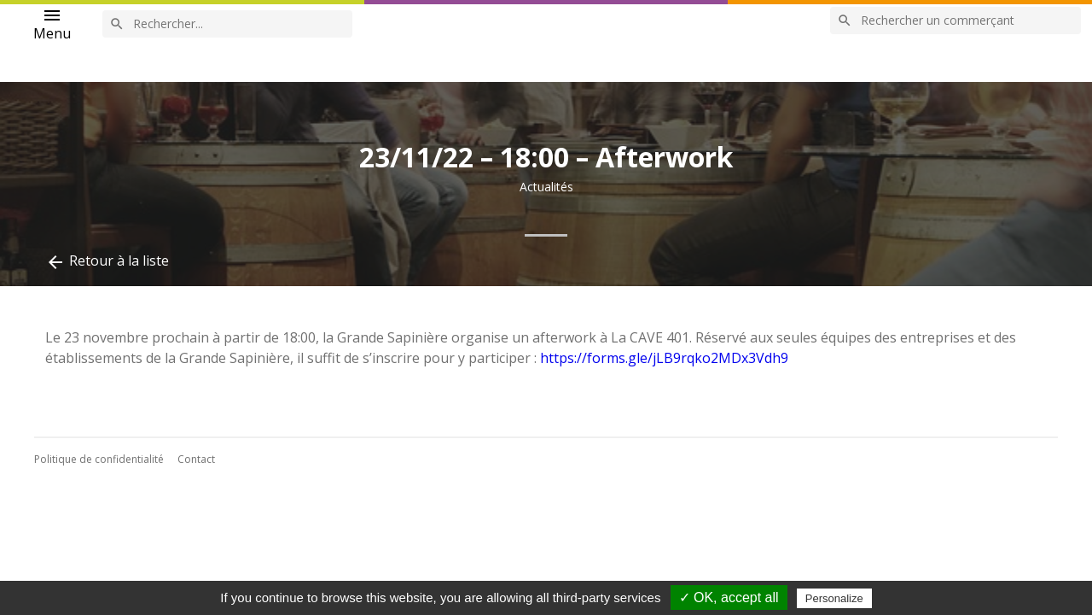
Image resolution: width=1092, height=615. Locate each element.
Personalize (834, 598)
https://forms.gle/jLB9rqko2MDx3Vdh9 (664, 357)
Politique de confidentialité (99, 459)
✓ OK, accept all (729, 597)
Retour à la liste (107, 261)
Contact (196, 459)
